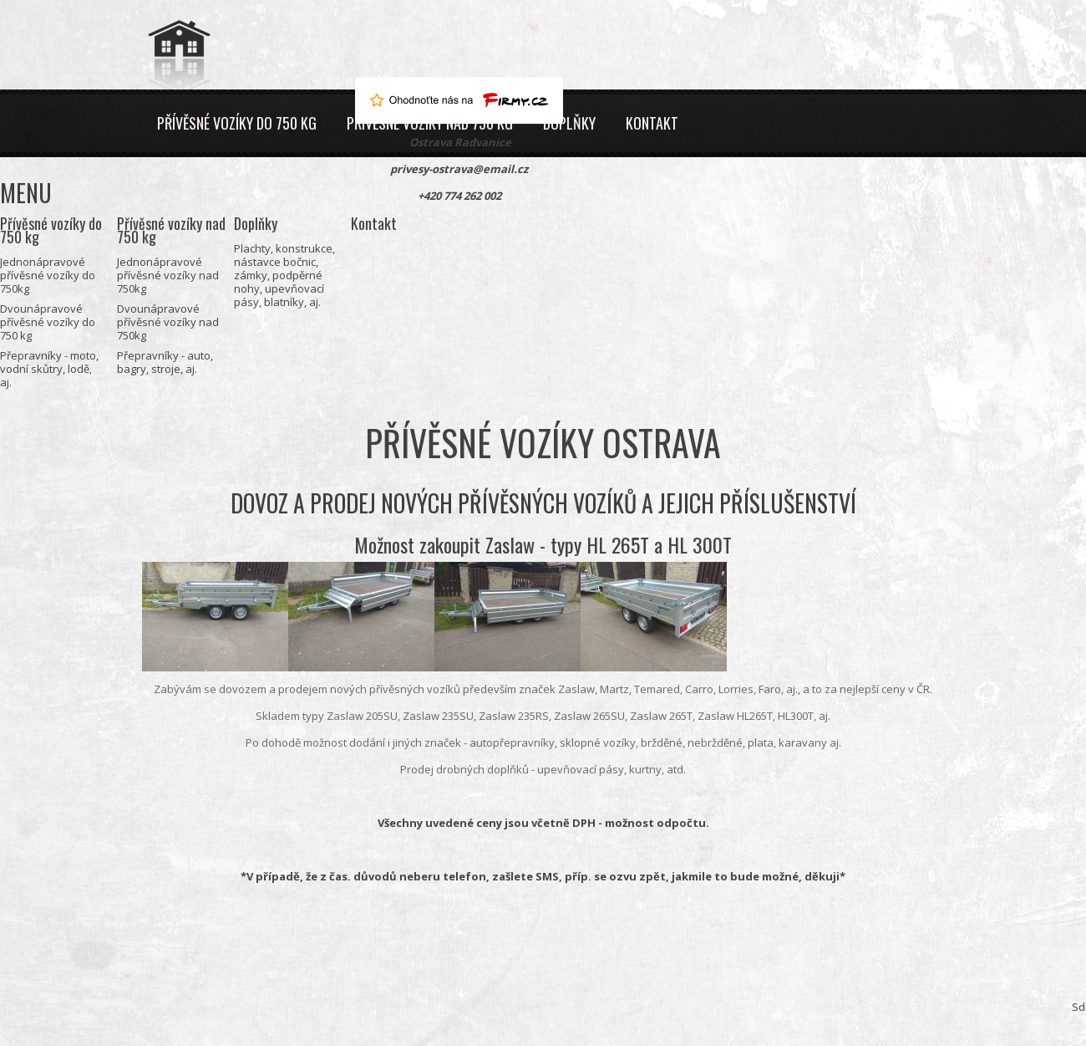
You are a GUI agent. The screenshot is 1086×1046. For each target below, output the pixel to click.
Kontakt (652, 123)
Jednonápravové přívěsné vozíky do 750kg (47, 275)
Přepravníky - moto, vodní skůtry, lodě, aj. (49, 369)
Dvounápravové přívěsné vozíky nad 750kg (168, 322)
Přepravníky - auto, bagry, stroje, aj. (165, 362)
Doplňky (569, 123)
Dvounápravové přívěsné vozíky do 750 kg (47, 322)
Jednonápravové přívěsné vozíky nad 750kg (168, 275)
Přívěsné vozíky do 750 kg (237, 123)
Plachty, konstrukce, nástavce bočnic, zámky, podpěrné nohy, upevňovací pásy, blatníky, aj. (284, 275)
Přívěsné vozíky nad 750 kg (171, 230)
